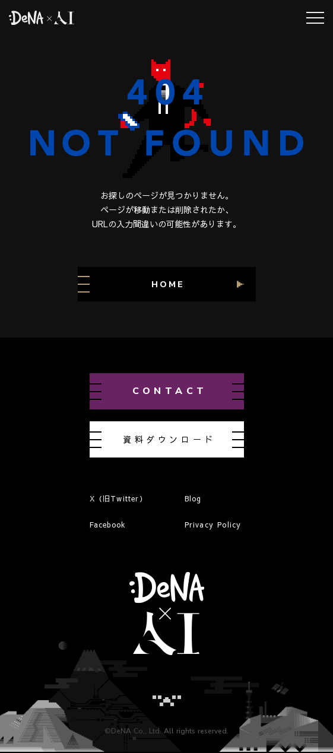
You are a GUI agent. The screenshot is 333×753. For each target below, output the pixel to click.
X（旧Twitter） (118, 498)
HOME (167, 284)
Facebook (108, 524)
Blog (193, 498)
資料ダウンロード (169, 439)
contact (170, 391)
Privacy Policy (213, 524)
